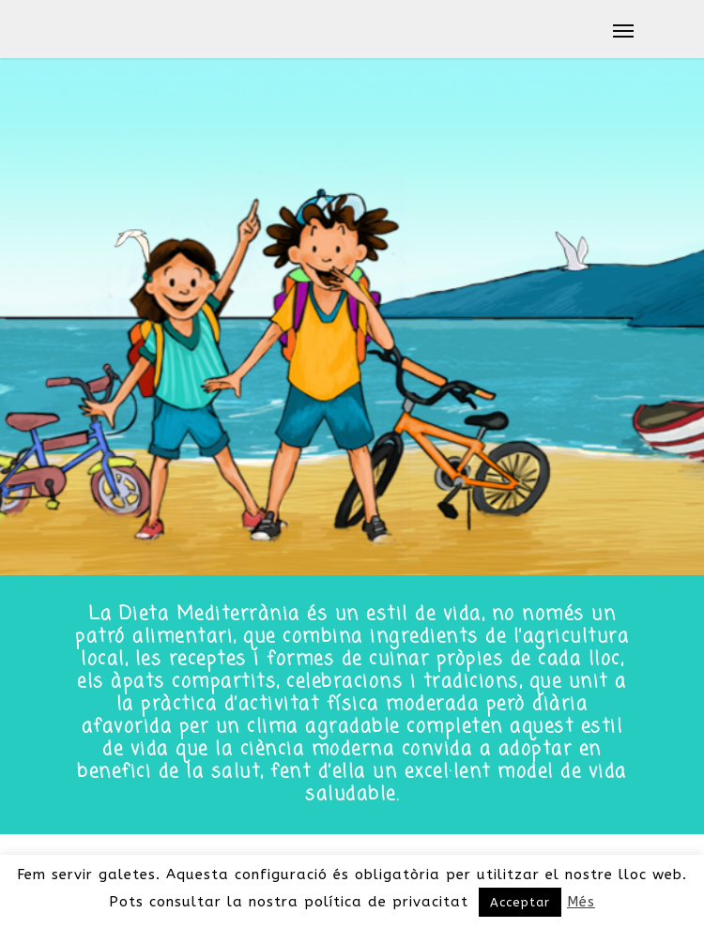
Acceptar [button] (520, 902)
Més (581, 902)
